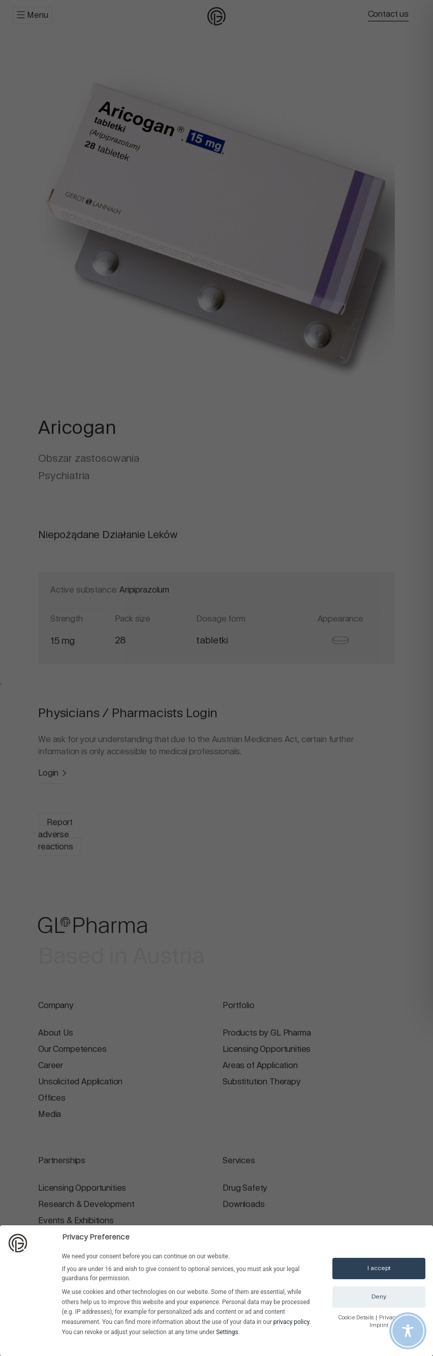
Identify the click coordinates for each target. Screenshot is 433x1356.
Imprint (378, 1325)
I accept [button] (379, 1268)
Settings (227, 1332)
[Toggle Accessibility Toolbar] (407, 1330)
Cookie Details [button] (356, 1317)
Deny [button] (379, 1296)
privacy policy (291, 1321)
